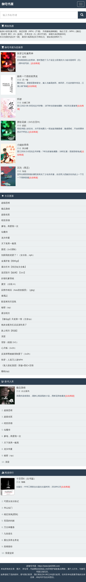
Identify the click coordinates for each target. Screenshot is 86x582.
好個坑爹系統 (7, 278)
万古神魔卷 (9, 527)
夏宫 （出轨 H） (9, 284)
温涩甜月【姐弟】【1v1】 (13, 272)
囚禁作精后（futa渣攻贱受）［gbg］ (18, 290)
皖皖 (24, 125)
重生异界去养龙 (11, 540)
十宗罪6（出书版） (26, 478)
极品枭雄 (5, 208)
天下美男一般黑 (8, 243)
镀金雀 (50, 37)
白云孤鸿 (25, 391)
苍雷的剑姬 (9, 520)
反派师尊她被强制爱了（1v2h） (16, 354)
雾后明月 (5, 313)
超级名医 (5, 214)
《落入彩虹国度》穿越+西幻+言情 (17, 365)
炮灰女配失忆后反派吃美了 (14, 325)
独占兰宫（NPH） (68, 31)
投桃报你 (8, 546)
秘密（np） (6, 307)
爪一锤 (25, 80)
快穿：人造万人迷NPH (12, 360)
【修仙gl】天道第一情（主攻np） (17, 319)
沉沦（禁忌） (24, 167)
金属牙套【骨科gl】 (10, 261)
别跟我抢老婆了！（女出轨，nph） (18, 255)
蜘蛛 (23, 482)
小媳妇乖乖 (23, 145)
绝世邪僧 (5, 220)
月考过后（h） (31, 34)
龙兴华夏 (5, 238)
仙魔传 (4, 232)
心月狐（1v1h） (9, 348)
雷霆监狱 (9, 553)
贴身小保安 (5, 31)
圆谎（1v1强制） (9, 249)
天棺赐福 (46, 31)
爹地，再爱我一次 (9, 226)
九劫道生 (8, 533)
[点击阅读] (35, 63)
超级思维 (5, 203)
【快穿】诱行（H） (8, 34)
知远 (24, 171)
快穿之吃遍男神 (25, 53)
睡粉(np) (5, 371)
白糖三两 (26, 103)
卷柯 (24, 57)
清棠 (3, 336)
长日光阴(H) (5, 37)
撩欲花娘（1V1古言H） (29, 122)
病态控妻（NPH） (27, 31)
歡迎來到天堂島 (8, 301)
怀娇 (19, 99)
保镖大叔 (53, 34)
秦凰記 (4, 296)
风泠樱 (25, 148)
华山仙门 (8, 508)
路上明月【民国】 (9, 330)
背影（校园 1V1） (9, 342)
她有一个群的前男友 (27, 76)
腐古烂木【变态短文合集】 (14, 267)
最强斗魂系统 (28, 37)
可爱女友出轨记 (11, 501)
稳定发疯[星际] (11, 514)
